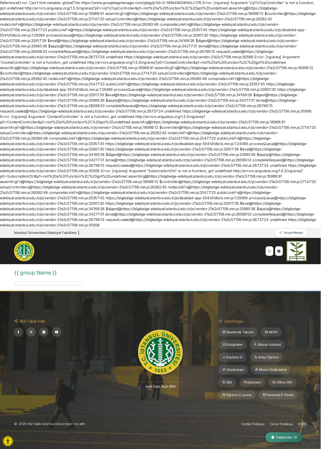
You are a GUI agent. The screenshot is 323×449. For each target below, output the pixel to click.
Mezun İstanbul (267, 344)
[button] (8, 441)
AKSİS (271, 332)
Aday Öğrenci (266, 357)
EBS (227, 382)
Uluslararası (233, 369)
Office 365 (282, 382)
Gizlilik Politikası (252, 424)
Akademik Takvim (237, 332)
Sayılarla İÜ (232, 357)
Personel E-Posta (278, 395)
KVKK (302, 424)
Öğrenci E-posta (236, 395)
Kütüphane (232, 344)
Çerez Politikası (281, 424)
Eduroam (252, 382)
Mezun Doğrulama (271, 369)
